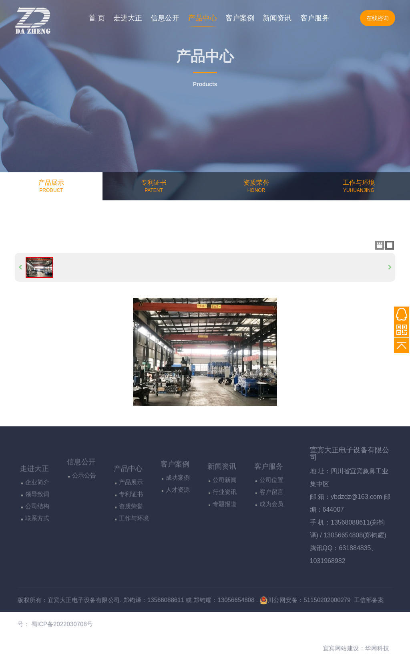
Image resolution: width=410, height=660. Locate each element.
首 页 (96, 18)
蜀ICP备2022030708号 (47, 626)
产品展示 (131, 518)
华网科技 (393, 652)
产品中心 (202, 18)
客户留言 (271, 524)
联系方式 (37, 554)
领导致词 (37, 530)
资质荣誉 (131, 542)
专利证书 (131, 530)
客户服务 (314, 18)
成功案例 (178, 505)
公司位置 (271, 512)
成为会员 (271, 536)
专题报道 (225, 536)
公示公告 (84, 498)
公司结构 (37, 542)
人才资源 (178, 517)
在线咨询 (377, 18)
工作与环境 (134, 554)
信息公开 (165, 18)
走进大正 (127, 18)
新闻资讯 (277, 18)
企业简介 (37, 518)
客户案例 (239, 18)
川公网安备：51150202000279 (314, 599)
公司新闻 (225, 512)
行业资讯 (225, 524)
